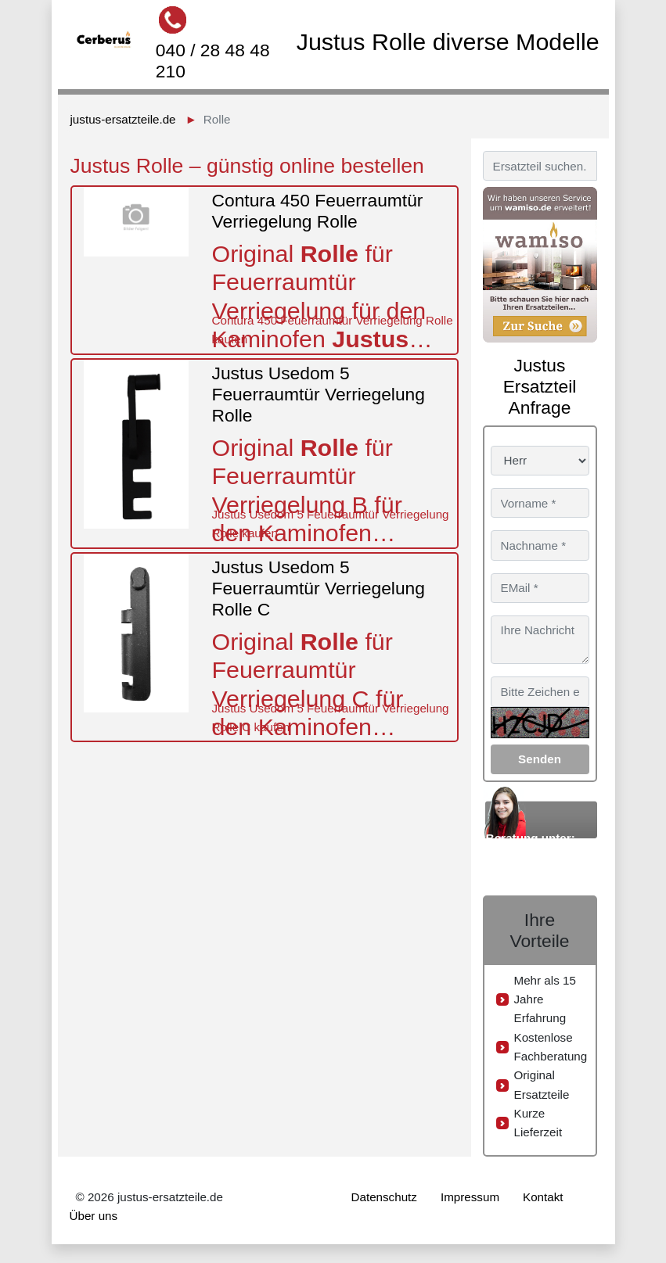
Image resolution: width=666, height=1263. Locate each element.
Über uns (94, 1215)
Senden (539, 759)
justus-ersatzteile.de (123, 119)
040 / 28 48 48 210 (213, 60)
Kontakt (543, 1197)
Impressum (470, 1197)
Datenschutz (384, 1197)
